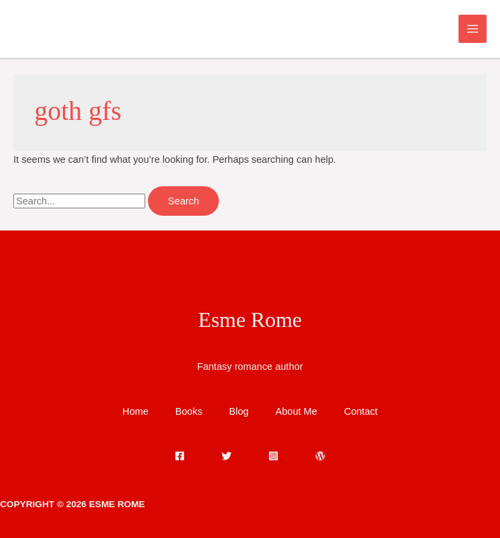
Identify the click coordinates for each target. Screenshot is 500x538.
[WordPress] (320, 456)
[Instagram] (273, 456)
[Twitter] (227, 456)
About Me (296, 411)
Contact (361, 411)
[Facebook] (180, 456)
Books (189, 411)
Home (135, 411)
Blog (238, 411)
